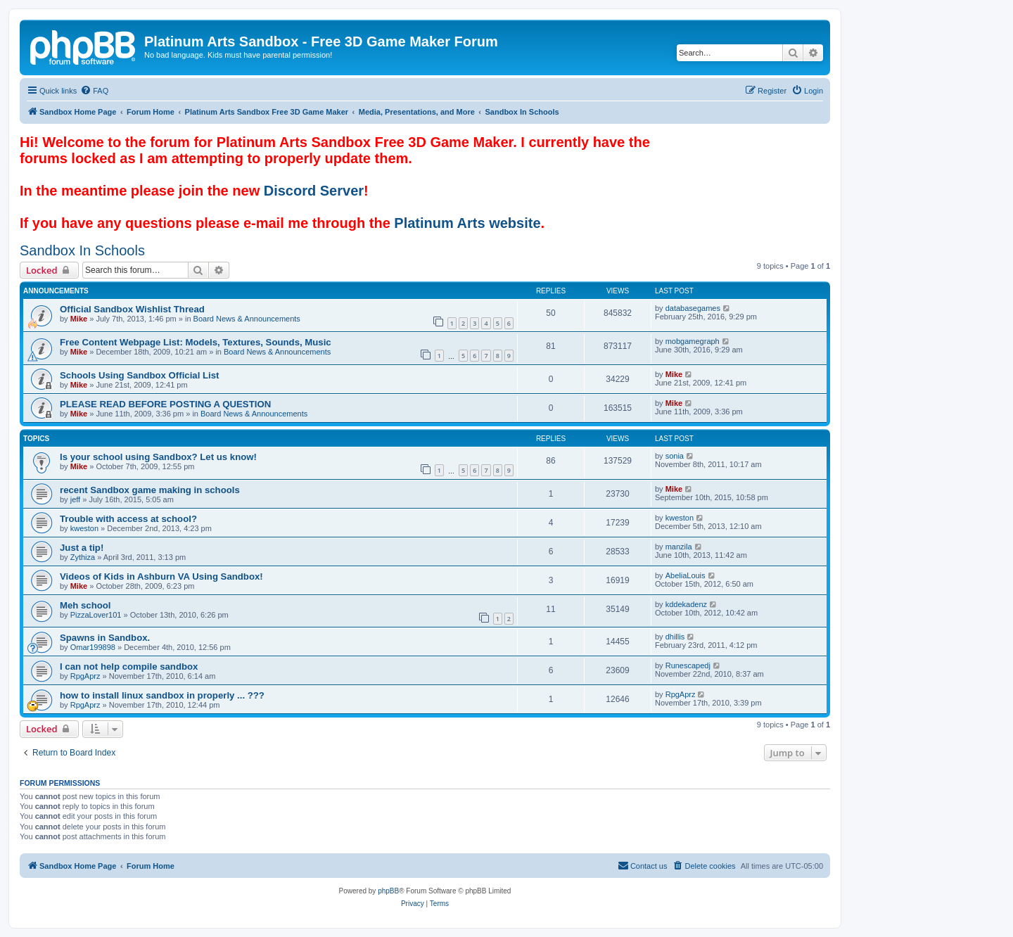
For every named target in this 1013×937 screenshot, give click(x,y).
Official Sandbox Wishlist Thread (132, 309)
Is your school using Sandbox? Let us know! (158, 457)
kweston (84, 528)
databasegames (692, 308)
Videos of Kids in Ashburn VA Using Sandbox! (161, 576)
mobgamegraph (692, 341)
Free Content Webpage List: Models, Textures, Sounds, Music (195, 342)
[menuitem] (94, 90)
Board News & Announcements (246, 318)
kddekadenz (686, 604)
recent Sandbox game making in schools (150, 490)
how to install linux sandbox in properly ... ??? (162, 695)
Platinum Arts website (467, 223)
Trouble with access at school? (128, 519)
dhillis (675, 636)
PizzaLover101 (96, 615)
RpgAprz (85, 676)
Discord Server (314, 190)
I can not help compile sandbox (129, 666)
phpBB (388, 891)
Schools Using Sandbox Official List (139, 375)
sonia (674, 456)
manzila (678, 546)
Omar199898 (92, 647)
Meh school (85, 605)
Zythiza (82, 557)
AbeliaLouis (685, 575)
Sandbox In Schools (82, 250)
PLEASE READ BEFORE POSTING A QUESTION (165, 404)
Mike (78, 318)
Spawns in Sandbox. (105, 637)
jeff (75, 499)
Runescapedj (688, 665)
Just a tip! (81, 547)
